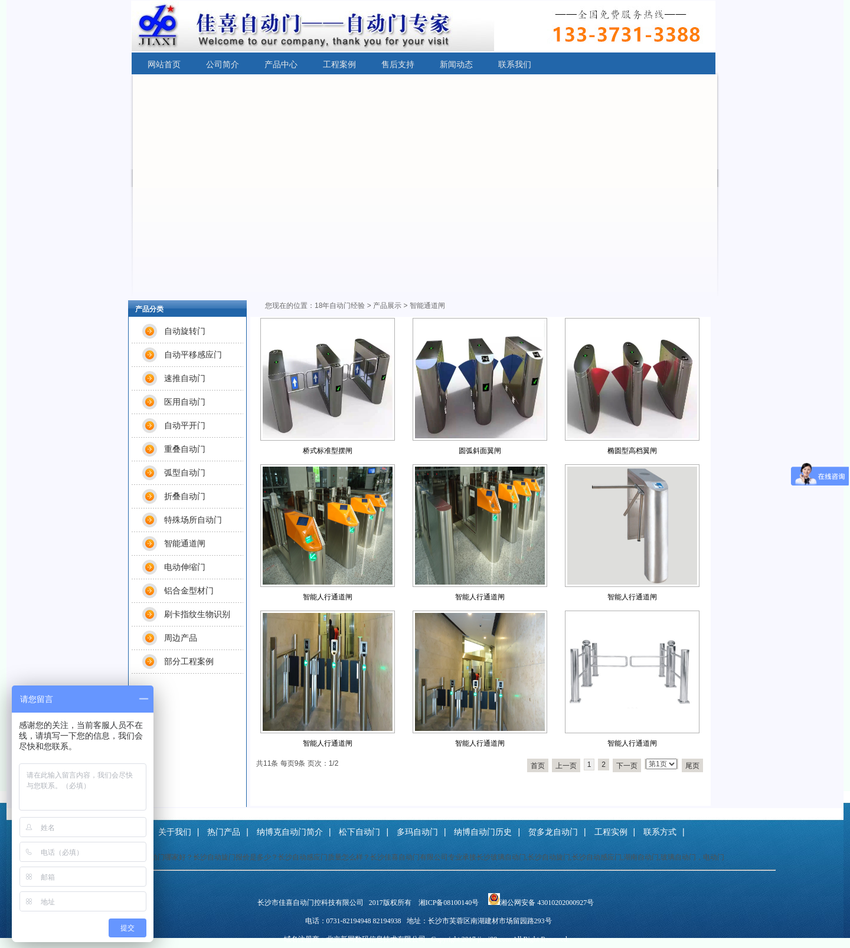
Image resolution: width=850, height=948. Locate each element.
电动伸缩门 (184, 567)
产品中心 (281, 64)
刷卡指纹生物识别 (197, 614)
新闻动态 (456, 64)
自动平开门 (184, 425)
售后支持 (397, 64)
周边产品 (180, 637)
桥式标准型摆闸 (327, 451)
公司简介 (222, 64)
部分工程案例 (189, 661)
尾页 (692, 766)
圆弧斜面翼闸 (480, 451)
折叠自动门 (184, 496)
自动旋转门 (184, 331)
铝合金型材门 (189, 590)
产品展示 (387, 305)
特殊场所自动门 (193, 519)
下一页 (627, 766)
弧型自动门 (184, 472)
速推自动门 (184, 378)
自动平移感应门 (193, 354)
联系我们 (514, 64)
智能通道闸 (184, 543)
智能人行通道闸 (327, 597)
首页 (538, 766)
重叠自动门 (184, 449)
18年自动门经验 (340, 305)
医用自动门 (184, 401)
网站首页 (164, 64)
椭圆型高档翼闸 (632, 451)
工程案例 (339, 64)
